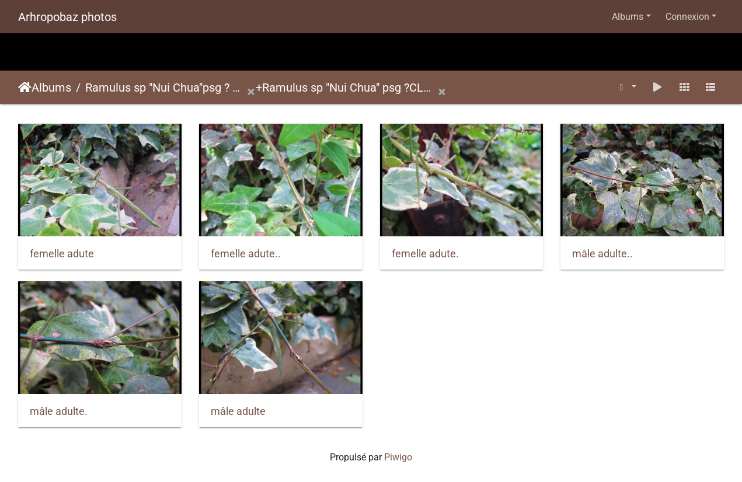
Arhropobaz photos (67, 17)
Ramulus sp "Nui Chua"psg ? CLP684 (165, 88)
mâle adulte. (59, 411)
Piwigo (398, 457)
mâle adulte (238, 411)
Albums (627, 16)
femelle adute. (425, 254)
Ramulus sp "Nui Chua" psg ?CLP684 (349, 88)
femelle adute (62, 254)
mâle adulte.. (602, 254)
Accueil (25, 87)
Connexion (687, 16)
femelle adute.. (246, 254)
